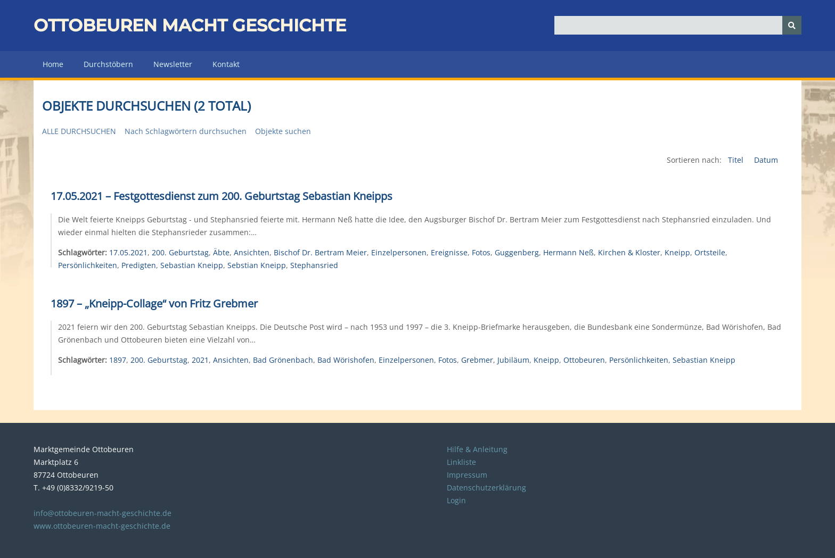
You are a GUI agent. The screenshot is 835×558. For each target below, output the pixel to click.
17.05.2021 (128, 252)
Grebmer (477, 360)
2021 (200, 360)
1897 (117, 360)
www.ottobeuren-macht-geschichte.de (102, 526)
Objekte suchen (283, 131)
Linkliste (461, 462)
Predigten (138, 265)
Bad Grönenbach (283, 360)
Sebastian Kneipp (191, 265)
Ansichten (251, 252)
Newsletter (172, 64)
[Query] (678, 25)
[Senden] (791, 25)
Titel (737, 160)
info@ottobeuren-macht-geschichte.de (102, 513)
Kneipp (677, 252)
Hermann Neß (568, 252)
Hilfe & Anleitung (477, 449)
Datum (766, 160)
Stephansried (314, 265)
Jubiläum (513, 360)
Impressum (467, 475)
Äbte (221, 252)
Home (53, 64)
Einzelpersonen (399, 252)
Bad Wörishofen (345, 360)
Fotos (481, 252)
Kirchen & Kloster (629, 252)
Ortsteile (709, 252)
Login (456, 500)
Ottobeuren (584, 360)
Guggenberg (517, 252)
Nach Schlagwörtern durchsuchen (186, 131)
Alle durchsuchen (79, 131)
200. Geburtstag (180, 252)
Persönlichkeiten (87, 265)
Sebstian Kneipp (256, 265)
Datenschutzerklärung (486, 487)
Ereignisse (449, 252)
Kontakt (226, 64)
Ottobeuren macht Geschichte (190, 25)
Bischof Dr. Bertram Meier (320, 252)
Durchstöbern (108, 64)
